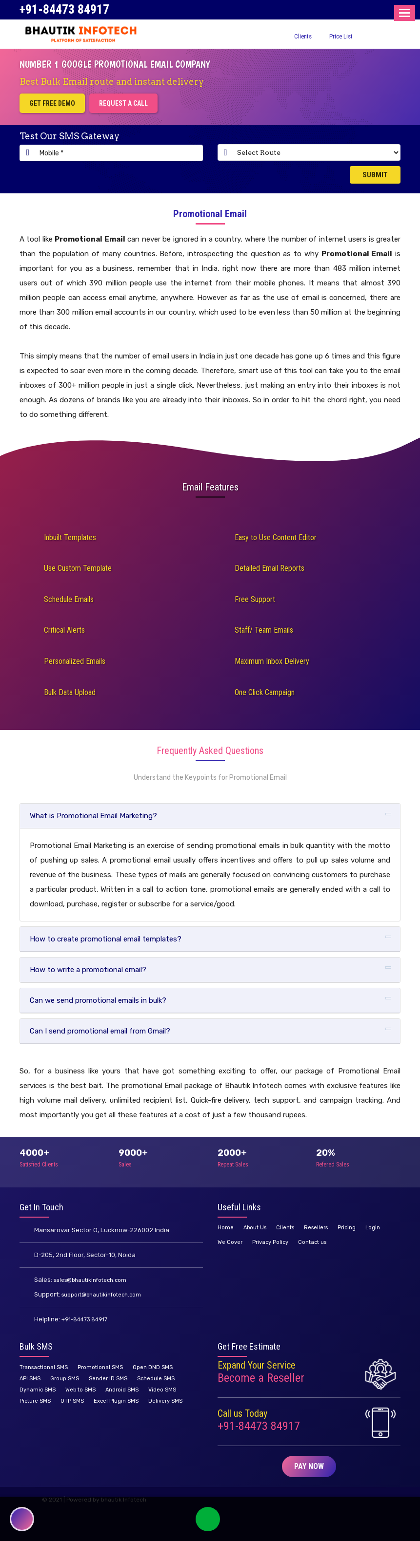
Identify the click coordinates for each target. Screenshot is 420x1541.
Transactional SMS (44, 1367)
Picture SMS (35, 1401)
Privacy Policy (270, 1242)
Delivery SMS (165, 1401)
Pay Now (309, 1466)
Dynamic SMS (38, 1390)
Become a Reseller (261, 1378)
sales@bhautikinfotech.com (90, 1280)
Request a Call (123, 103)
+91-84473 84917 (64, 9)
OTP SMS (72, 1401)
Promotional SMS (100, 1367)
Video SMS (162, 1390)
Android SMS (122, 1390)
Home (226, 1227)
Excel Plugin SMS (116, 1401)
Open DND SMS (153, 1367)
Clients (303, 36)
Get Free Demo (52, 103)
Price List (341, 36)
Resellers (316, 1227)
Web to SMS (80, 1390)
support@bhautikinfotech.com (101, 1295)
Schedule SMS (156, 1378)
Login (372, 1227)
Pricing (347, 1227)
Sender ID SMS (108, 1378)
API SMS (30, 1378)
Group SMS (64, 1378)
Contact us (312, 1242)
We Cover (230, 1242)
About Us (254, 1227)
